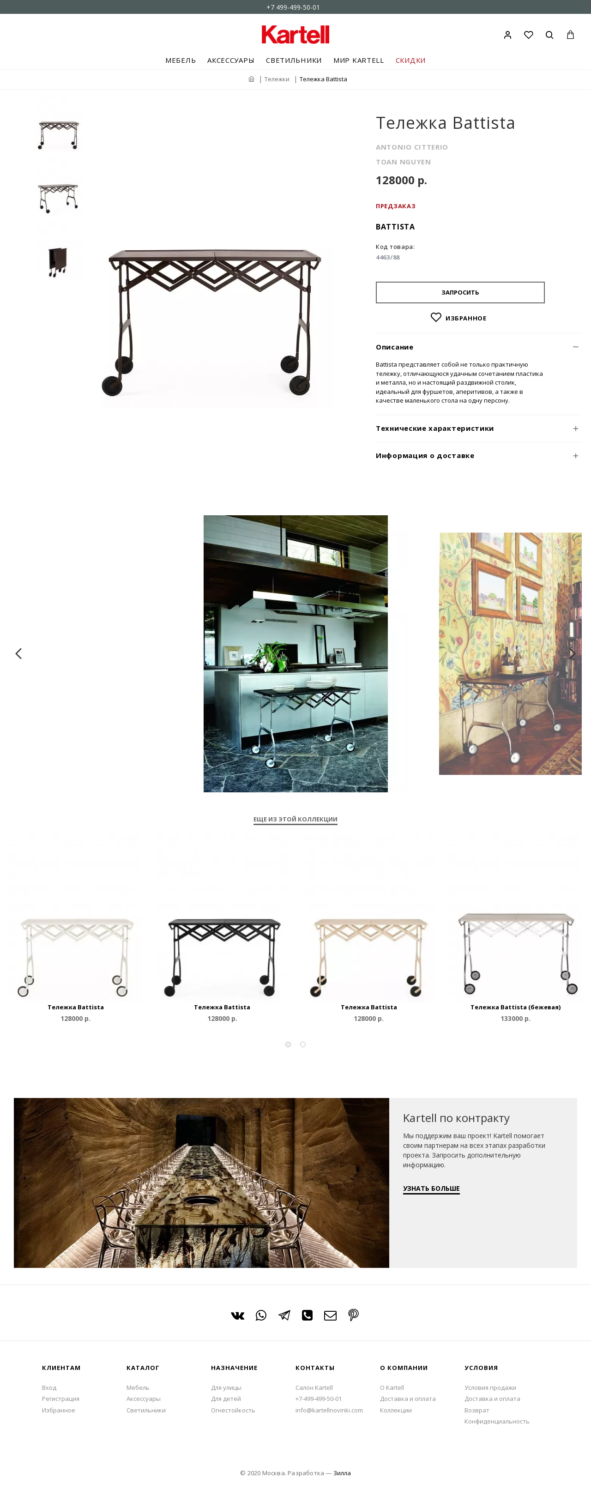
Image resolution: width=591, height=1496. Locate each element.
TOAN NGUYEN (403, 161)
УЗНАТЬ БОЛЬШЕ (431, 1188)
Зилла (342, 1473)
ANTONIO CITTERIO (412, 146)
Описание (395, 346)
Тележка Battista (76, 1007)
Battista (395, 227)
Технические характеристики (435, 428)
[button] (288, 1044)
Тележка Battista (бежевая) (515, 1007)
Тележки (277, 79)
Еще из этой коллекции (295, 819)
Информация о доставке (425, 455)
